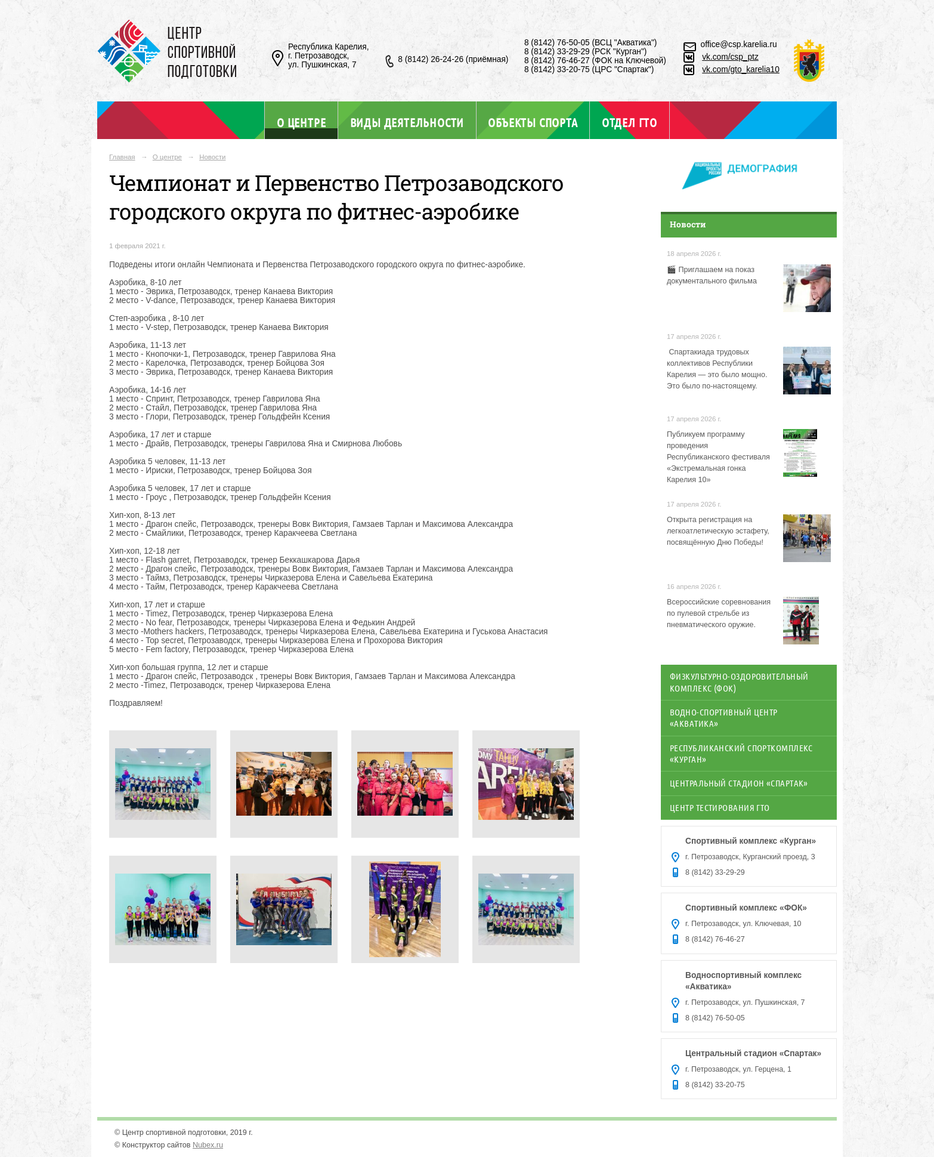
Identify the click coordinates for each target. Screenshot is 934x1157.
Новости (212, 157)
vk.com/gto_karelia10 (741, 69)
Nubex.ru (208, 1145)
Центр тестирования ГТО (720, 807)
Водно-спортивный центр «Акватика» (724, 717)
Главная (122, 157)
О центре (301, 122)
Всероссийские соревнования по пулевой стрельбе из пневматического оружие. (719, 613)
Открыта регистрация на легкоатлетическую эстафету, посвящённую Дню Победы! (718, 531)
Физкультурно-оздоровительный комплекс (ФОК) (739, 682)
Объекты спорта (532, 122)
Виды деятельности (407, 122)
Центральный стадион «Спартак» (739, 782)
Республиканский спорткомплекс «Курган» (741, 753)
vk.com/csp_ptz (730, 57)
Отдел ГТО (629, 122)
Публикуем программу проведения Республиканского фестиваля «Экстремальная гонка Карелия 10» (718, 457)
